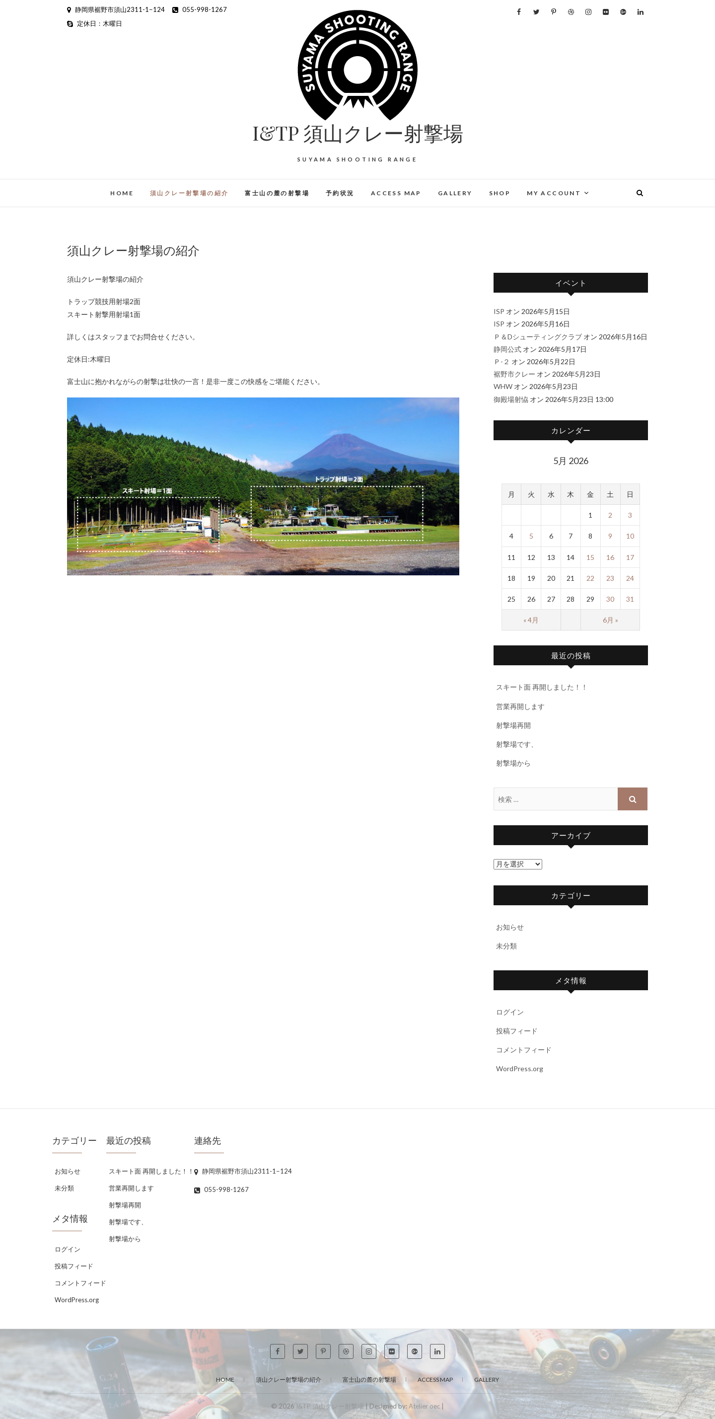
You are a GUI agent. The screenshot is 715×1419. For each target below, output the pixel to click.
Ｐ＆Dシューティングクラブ (538, 336)
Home (225, 1379)
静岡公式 (507, 349)
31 (630, 599)
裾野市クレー (514, 374)
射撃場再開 (513, 725)
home (122, 193)
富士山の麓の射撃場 (277, 193)
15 (590, 557)
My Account (554, 193)
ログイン (510, 1012)
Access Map (396, 193)
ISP (499, 311)
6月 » (610, 620)
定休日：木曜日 (94, 23)
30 (610, 599)
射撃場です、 (517, 744)
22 (590, 578)
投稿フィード (517, 1030)
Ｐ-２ (502, 361)
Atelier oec (424, 1406)
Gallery (455, 193)
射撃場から (513, 763)
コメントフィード (524, 1049)
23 (610, 578)
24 (630, 578)
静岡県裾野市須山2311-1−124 (116, 9)
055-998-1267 (199, 9)
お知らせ (510, 927)
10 (630, 536)
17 (630, 557)
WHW (503, 386)
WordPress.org (519, 1068)
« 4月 (531, 620)
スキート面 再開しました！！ (542, 687)
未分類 (506, 946)
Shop (500, 193)
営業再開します (520, 706)
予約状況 (340, 193)
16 (610, 557)
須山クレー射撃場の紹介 (189, 193)
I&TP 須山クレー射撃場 (357, 133)
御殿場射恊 (511, 399)
